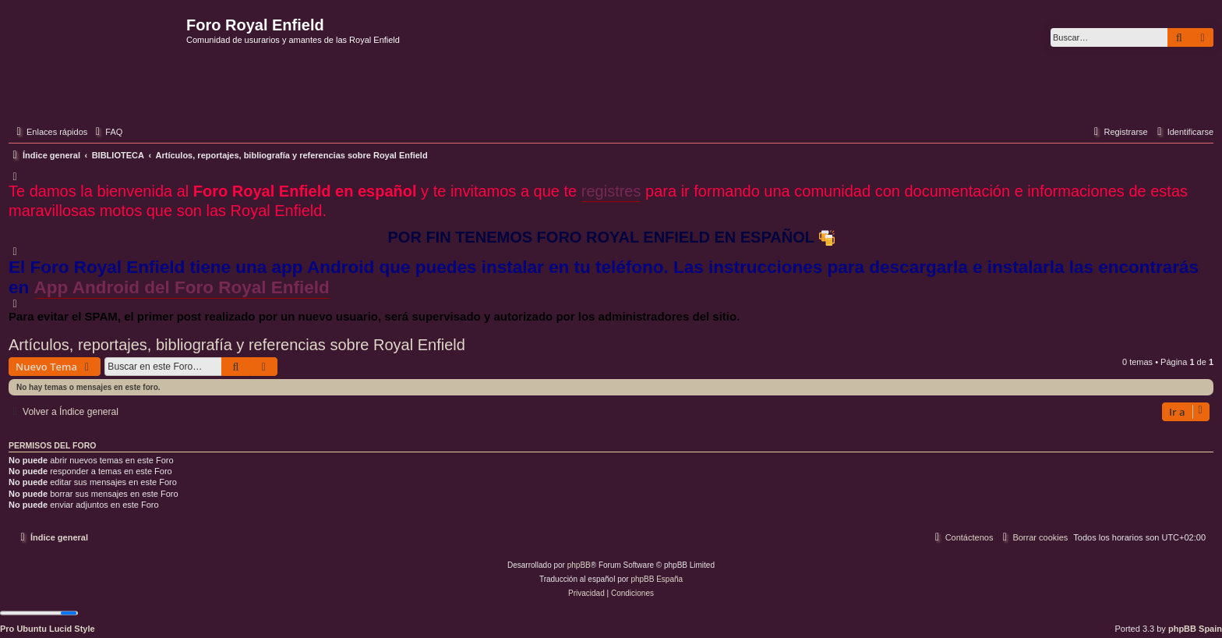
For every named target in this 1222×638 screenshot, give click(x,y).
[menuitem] (106, 131)
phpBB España (656, 579)
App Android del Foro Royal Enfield (182, 287)
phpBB (579, 565)
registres (611, 191)
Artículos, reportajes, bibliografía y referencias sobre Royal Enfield (237, 344)
